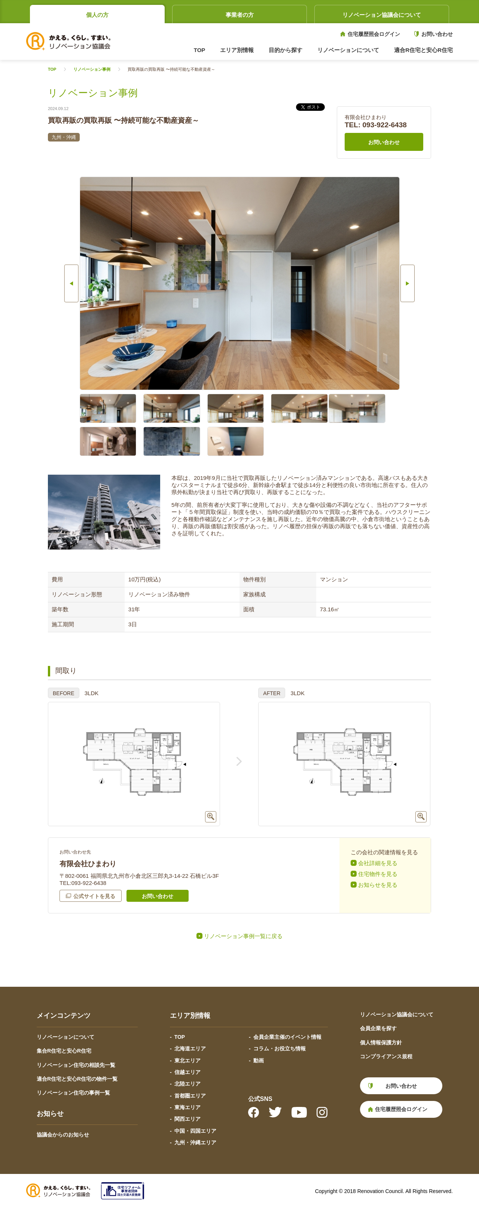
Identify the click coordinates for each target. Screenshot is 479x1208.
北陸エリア (187, 1084)
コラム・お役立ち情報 (279, 1049)
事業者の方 (240, 15)
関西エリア (187, 1119)
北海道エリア (190, 1049)
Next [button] (420, 283)
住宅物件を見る (377, 874)
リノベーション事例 (91, 69)
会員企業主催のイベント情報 (287, 1037)
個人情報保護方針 (381, 1043)
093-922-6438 (385, 125)
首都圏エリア (190, 1096)
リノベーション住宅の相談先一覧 (76, 1065)
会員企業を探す (378, 1028)
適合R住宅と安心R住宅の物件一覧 (77, 1079)
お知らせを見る (377, 885)
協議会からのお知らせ (63, 1135)
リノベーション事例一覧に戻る (243, 936)
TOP (199, 50)
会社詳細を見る (377, 863)
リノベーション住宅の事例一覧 (73, 1093)
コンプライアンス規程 (386, 1056)
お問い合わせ (437, 34)
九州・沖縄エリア (195, 1142)
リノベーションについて (65, 1037)
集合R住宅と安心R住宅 (64, 1051)
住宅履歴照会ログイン (374, 34)
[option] (239, 283)
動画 (258, 1061)
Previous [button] (59, 283)
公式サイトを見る (94, 896)
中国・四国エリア (195, 1131)
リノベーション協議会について (381, 15)
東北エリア (187, 1061)
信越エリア (187, 1072)
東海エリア (187, 1107)
